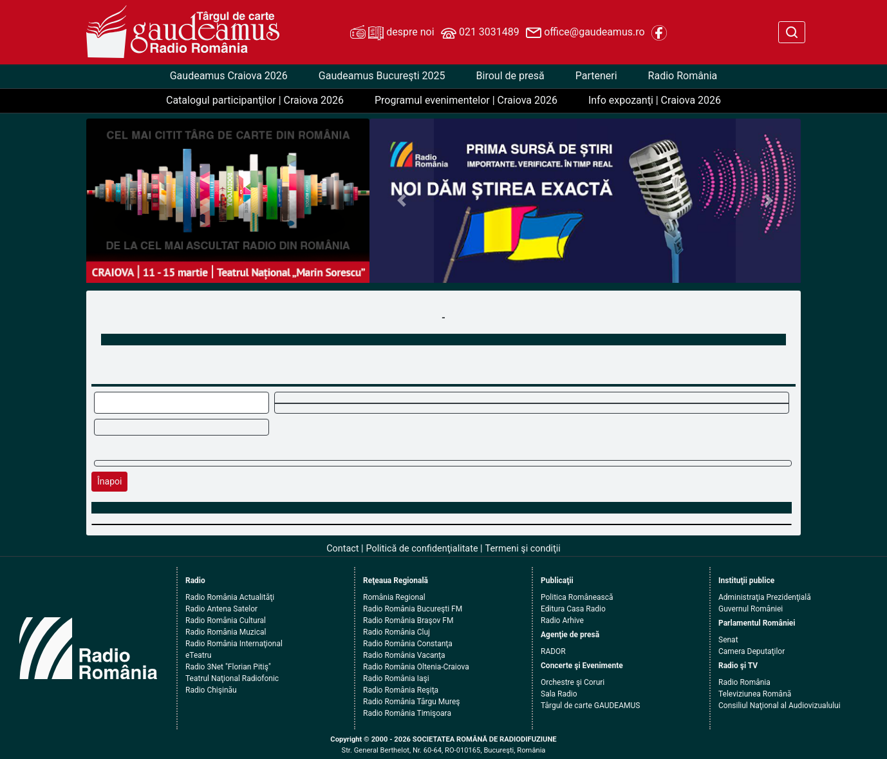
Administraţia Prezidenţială (764, 597)
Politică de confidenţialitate (422, 548)
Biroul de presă (510, 76)
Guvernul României (750, 608)
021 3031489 (480, 33)
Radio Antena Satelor (221, 608)
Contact (342, 548)
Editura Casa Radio (573, 608)
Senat (728, 639)
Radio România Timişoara (407, 713)
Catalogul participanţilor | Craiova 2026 (255, 100)
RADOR (553, 651)
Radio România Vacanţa (404, 655)
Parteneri (596, 76)
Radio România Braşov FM (408, 620)
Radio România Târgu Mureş (411, 701)
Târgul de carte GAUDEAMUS (590, 705)
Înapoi (109, 481)
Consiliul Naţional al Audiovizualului (779, 705)
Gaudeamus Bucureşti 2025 (382, 76)
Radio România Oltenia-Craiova (416, 666)
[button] (401, 201)
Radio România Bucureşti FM (412, 608)
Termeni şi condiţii (523, 548)
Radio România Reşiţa (400, 690)
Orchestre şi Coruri (572, 682)
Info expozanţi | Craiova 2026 (654, 100)
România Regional (394, 597)
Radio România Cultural (225, 620)
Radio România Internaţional (234, 643)
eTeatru (198, 655)
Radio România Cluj (396, 632)
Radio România (683, 76)
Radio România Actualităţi (229, 597)
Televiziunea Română (754, 693)
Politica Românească (577, 597)
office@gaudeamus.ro (585, 33)
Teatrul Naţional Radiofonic (232, 678)
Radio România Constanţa (408, 643)
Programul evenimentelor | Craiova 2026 (466, 100)
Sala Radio (559, 693)
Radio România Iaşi (396, 678)
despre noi (392, 33)
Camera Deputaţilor (751, 651)
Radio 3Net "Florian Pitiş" (228, 666)
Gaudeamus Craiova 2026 (229, 76)
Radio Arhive (562, 620)
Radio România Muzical (225, 632)
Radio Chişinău (211, 690)
